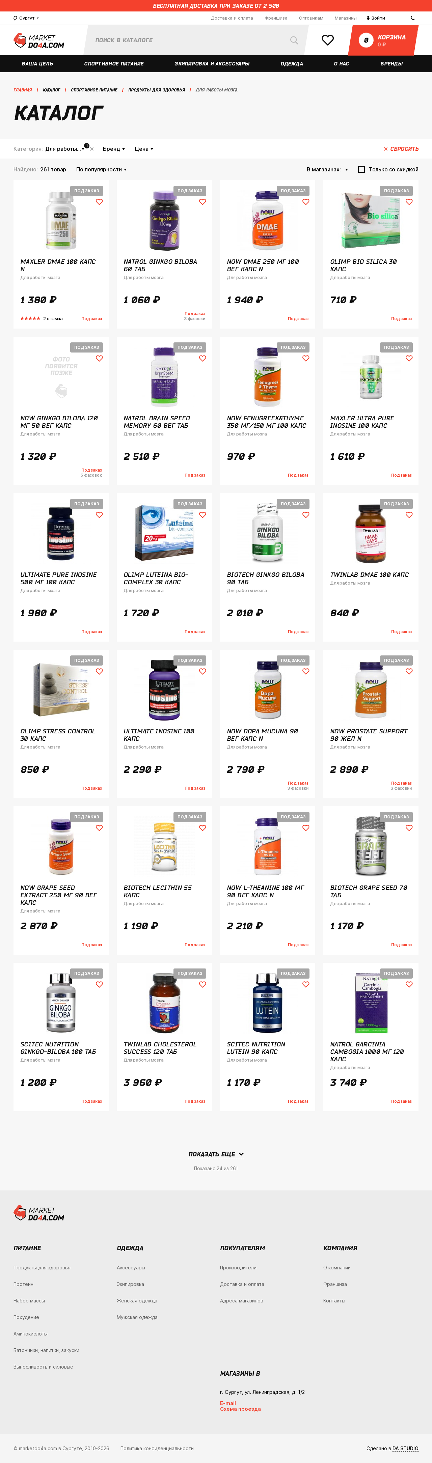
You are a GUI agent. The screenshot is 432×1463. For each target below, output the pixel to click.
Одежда (292, 63)
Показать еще (211, 1154)
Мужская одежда (137, 1317)
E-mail (228, 1403)
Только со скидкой (393, 169)
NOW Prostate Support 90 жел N (368, 735)
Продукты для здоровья (42, 1267)
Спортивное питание (114, 63)
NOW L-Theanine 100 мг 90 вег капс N (265, 891)
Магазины (346, 18)
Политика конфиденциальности (157, 1448)
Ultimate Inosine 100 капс (159, 735)
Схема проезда (240, 1409)
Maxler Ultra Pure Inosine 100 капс (362, 422)
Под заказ (86, 190)
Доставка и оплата (232, 18)
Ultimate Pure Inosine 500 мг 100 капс (58, 578)
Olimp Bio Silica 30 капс (363, 265)
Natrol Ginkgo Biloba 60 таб (160, 265)
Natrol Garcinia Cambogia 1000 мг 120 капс (367, 1051)
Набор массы (29, 1300)
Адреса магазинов (241, 1300)
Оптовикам (311, 18)
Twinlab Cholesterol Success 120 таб (160, 1048)
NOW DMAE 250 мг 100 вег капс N (263, 265)
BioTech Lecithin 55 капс (157, 891)
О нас (342, 63)
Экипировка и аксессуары (212, 63)
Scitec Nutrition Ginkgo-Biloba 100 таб (58, 1048)
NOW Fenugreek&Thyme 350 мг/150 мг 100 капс (266, 422)
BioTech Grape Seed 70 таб (368, 891)
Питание (27, 1247)
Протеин (23, 1284)
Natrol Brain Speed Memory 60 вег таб (157, 422)
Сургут (24, 18)
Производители (238, 1267)
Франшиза (276, 18)
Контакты (334, 1300)
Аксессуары (131, 1267)
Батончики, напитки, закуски (46, 1350)
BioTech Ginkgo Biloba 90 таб (265, 578)
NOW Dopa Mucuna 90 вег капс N (262, 735)
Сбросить (91, 148)
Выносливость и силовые (43, 1367)
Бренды (392, 63)
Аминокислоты (31, 1334)
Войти (376, 18)
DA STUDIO (405, 1448)
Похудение (26, 1317)
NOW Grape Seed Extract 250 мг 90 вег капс (58, 895)
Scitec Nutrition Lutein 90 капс (256, 1048)
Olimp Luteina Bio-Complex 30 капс (156, 578)
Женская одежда (137, 1300)
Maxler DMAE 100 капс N (58, 265)
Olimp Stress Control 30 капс (58, 735)
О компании (337, 1267)
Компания (340, 1247)
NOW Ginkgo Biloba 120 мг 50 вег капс (59, 422)
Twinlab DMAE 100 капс (369, 574)
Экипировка (130, 1284)
